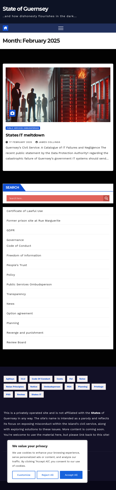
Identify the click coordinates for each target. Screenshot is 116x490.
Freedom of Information (24, 255)
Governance (15, 240)
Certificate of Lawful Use (25, 211)
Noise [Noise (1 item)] (82, 379)
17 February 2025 (21, 142)
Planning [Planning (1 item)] (82, 386)
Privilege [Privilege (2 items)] (98, 386)
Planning (13, 323)
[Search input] (55, 198)
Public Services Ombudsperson (23, 128)
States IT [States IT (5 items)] (36, 394)
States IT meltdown (25, 135)
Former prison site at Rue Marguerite (33, 220)
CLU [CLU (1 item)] (23, 379)
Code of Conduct (19, 245)
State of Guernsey (25, 8)
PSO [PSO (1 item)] (8, 394)
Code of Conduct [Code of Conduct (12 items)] (41, 379)
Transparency (16, 294)
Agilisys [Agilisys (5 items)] (10, 379)
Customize (23, 474)
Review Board (16, 342)
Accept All (71, 474)
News (10, 303)
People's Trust (17, 265)
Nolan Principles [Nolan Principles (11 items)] (15, 386)
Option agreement (20, 313)
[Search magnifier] (106, 198)
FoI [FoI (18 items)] (71, 379)
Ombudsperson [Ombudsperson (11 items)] (52, 386)
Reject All (48, 474)
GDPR (11, 230)
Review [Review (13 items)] (21, 394)
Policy (11, 274)
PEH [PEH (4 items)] (69, 386)
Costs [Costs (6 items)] (60, 379)
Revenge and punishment (25, 332)
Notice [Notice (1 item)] (34, 386)
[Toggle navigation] (61, 28)
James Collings (48, 142)
